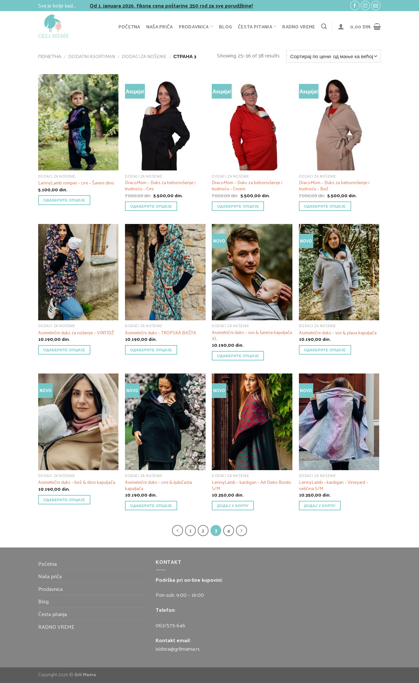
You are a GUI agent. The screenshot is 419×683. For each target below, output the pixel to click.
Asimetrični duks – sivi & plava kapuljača (338, 332)
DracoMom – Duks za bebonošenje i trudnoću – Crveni (247, 185)
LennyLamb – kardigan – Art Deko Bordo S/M (251, 485)
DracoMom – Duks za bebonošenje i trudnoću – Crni (160, 185)
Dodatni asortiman (91, 56)
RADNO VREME (298, 26)
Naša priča (159, 26)
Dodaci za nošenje (144, 56)
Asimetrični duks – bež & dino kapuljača (76, 482)
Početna (129, 26)
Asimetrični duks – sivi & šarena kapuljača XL (252, 335)
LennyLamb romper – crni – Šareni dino (76, 183)
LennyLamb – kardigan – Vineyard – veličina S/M (333, 485)
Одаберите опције (64, 200)
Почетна (49, 56)
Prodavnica (196, 26)
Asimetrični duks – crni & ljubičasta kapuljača (158, 485)
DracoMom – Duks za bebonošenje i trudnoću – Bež (334, 185)
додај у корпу (233, 505)
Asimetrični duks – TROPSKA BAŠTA (160, 332)
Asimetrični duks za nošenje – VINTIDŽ (76, 332)
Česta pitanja (257, 26)
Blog (225, 26)
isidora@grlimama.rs (178, 648)
